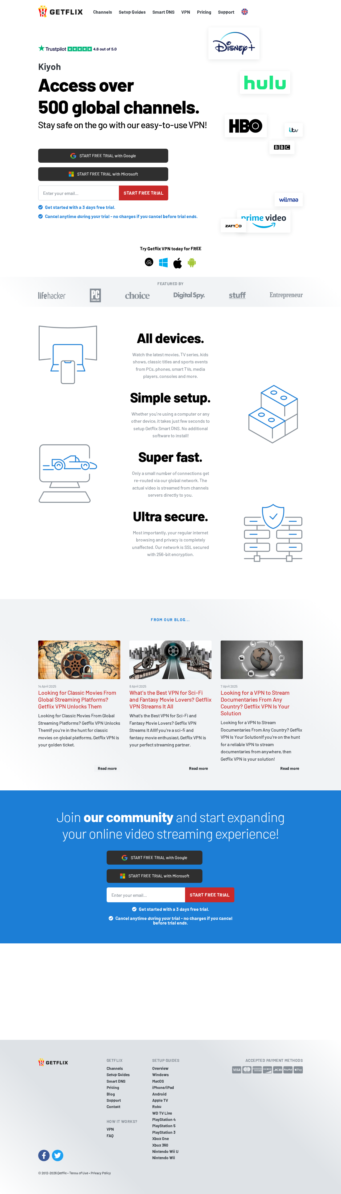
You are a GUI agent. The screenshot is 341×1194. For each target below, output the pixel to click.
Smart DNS (163, 12)
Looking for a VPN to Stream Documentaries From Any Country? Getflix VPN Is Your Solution (255, 702)
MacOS (158, 1081)
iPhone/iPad (163, 1087)
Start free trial (143, 193)
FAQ (110, 1135)
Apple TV (160, 1100)
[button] (244, 12)
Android (159, 1094)
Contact (113, 1106)
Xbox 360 (160, 1145)
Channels (102, 12)
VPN (185, 12)
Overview (160, 1068)
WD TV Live (162, 1113)
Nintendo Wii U (165, 1151)
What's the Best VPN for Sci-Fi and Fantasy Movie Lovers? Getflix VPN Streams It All (170, 699)
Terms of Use (78, 1173)
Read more (107, 768)
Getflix (62, 1173)
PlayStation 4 (164, 1119)
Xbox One (160, 1138)
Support (226, 12)
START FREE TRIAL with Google (103, 153)
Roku (156, 1106)
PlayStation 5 (164, 1125)
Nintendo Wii (163, 1157)
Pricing (204, 12)
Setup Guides (132, 12)
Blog (111, 1094)
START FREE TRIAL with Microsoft (103, 173)
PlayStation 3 (163, 1132)
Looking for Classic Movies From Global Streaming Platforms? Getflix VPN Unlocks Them (77, 699)
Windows (160, 1074)
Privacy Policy (101, 1173)
